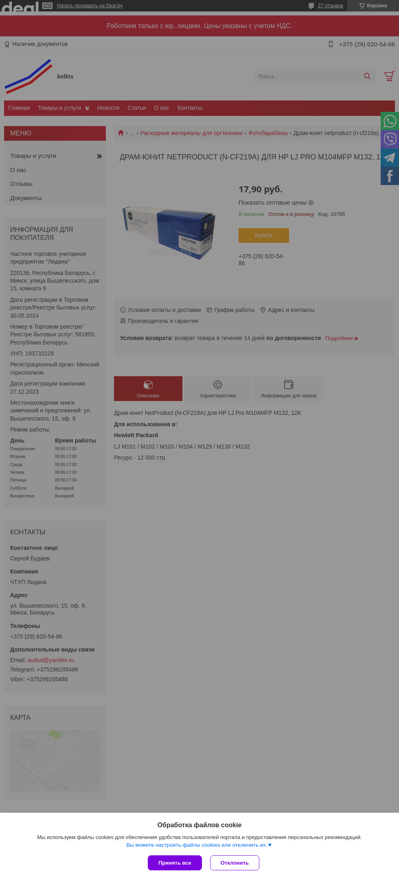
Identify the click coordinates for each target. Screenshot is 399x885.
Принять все (174, 863)
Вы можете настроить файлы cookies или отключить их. (196, 845)
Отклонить (235, 863)
